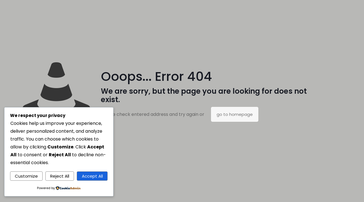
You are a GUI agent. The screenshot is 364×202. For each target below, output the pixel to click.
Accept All (92, 176)
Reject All (59, 176)
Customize (26, 176)
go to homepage (235, 114)
